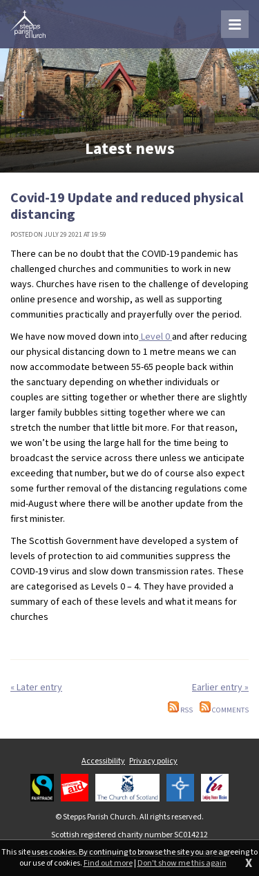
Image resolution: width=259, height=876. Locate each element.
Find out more (108, 863)
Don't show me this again (182, 863)
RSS (180, 710)
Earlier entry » (220, 687)
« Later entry (36, 687)
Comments (224, 710)
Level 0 (155, 337)
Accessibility (103, 761)
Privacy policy (153, 761)
